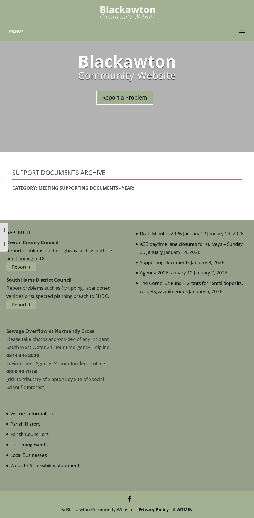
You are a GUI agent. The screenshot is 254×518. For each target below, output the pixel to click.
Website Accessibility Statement (44, 465)
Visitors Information (31, 413)
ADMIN (183, 510)
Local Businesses (28, 455)
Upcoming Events (29, 444)
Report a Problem (124, 97)
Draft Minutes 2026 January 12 (173, 233)
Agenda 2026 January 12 (166, 272)
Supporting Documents (165, 262)
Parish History (25, 424)
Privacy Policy (153, 510)
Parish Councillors (29, 434)
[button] (241, 31)
